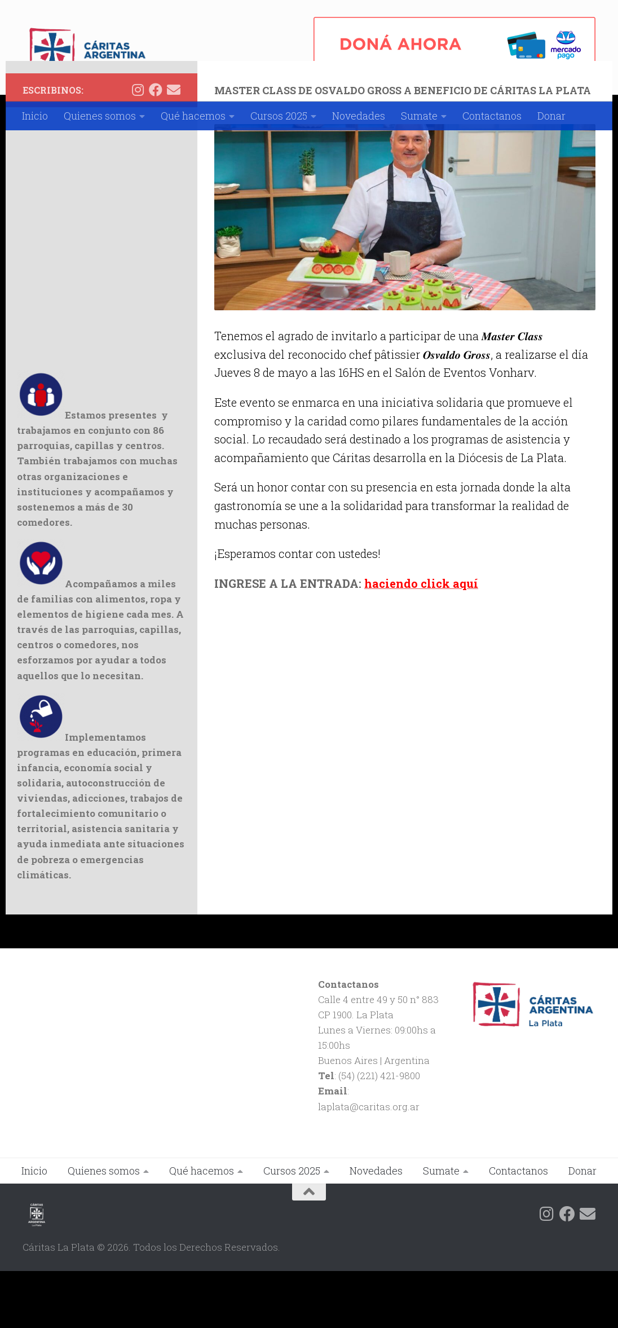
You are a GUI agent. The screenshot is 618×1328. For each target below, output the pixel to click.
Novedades (358, 115)
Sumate (419, 115)
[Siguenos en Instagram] (137, 146)
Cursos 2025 (278, 115)
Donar (551, 115)
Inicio (35, 115)
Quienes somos (100, 115)
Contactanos (492, 115)
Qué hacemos (193, 115)
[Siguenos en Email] (173, 146)
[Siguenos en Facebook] (155, 146)
